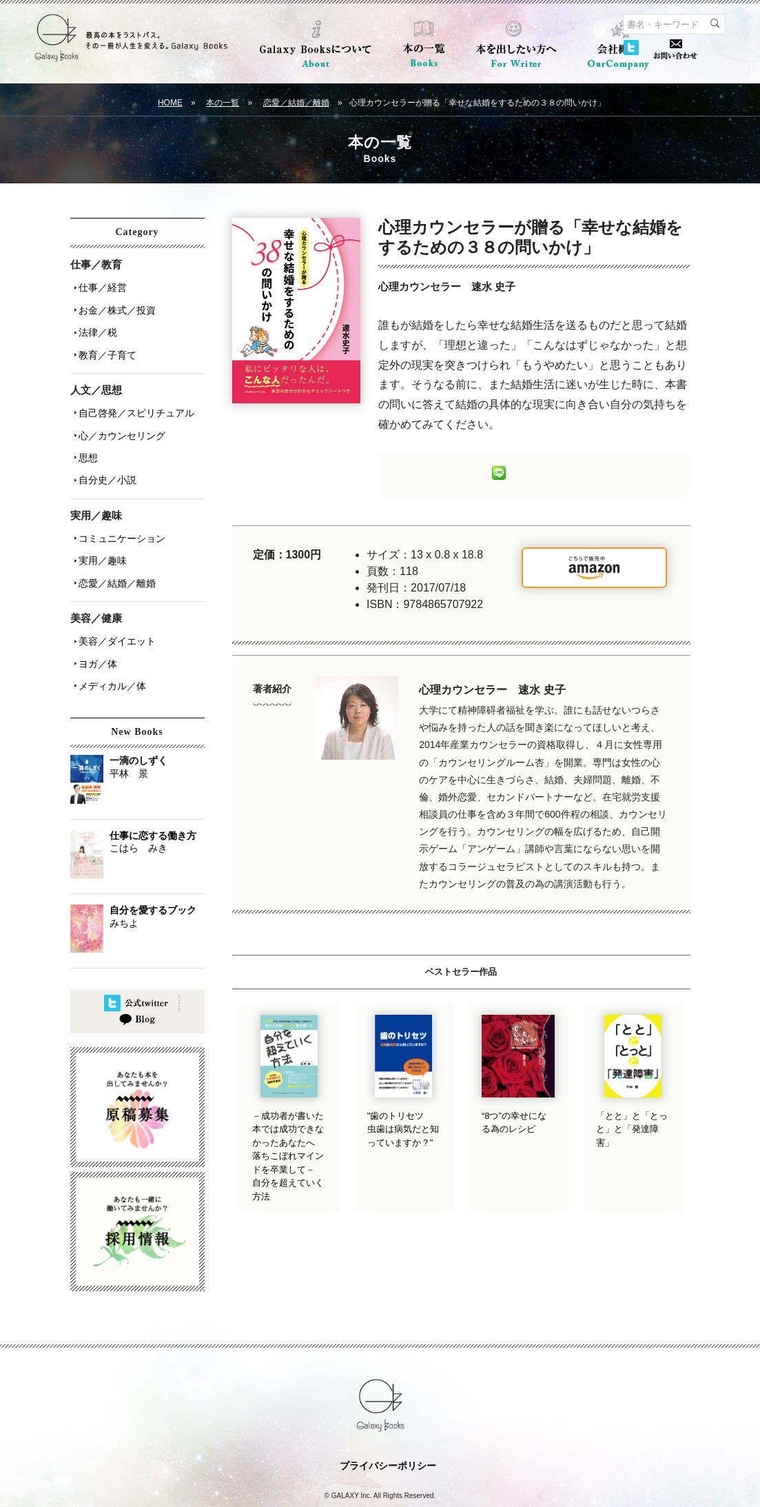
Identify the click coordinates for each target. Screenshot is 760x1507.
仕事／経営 (100, 286)
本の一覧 (222, 103)
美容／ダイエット (114, 605)
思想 (85, 437)
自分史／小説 (105, 457)
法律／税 (95, 324)
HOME (170, 103)
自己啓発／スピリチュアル (134, 399)
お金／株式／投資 (114, 305)
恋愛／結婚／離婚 (296, 103)
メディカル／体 (109, 644)
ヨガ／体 (95, 625)
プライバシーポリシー (388, 1420)
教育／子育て (105, 344)
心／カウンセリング (119, 418)
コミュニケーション (119, 512)
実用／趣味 (100, 531)
